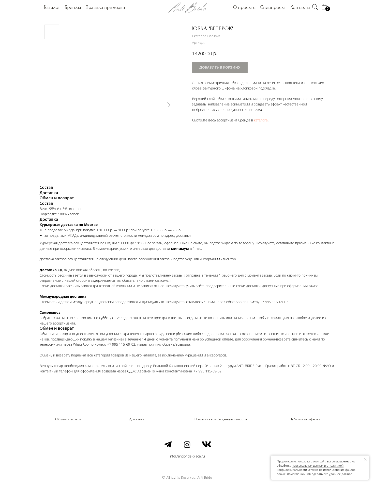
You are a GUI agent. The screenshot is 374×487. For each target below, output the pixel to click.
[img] (315, 7)
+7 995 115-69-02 (274, 301)
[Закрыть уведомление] (365, 459)
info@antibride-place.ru (187, 456)
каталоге (261, 120)
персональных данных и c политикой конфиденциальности (310, 467)
